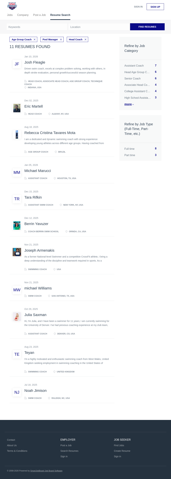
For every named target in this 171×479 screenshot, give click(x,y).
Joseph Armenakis (39, 250)
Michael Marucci (37, 171)
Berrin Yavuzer (36, 224)
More (128, 104)
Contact (11, 440)
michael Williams (38, 288)
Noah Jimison (35, 390)
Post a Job (65, 445)
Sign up (155, 7)
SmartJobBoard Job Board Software (46, 471)
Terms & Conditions (17, 451)
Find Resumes (147, 26)
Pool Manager (50, 39)
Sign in (138, 6)
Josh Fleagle (34, 62)
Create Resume (122, 451)
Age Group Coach (22, 39)
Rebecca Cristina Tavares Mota (49, 133)
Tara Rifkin (33, 197)
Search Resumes (69, 451)
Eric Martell (33, 106)
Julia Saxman (35, 315)
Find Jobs (119, 445)
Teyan (29, 353)
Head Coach (75, 39)
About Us (12, 445)
